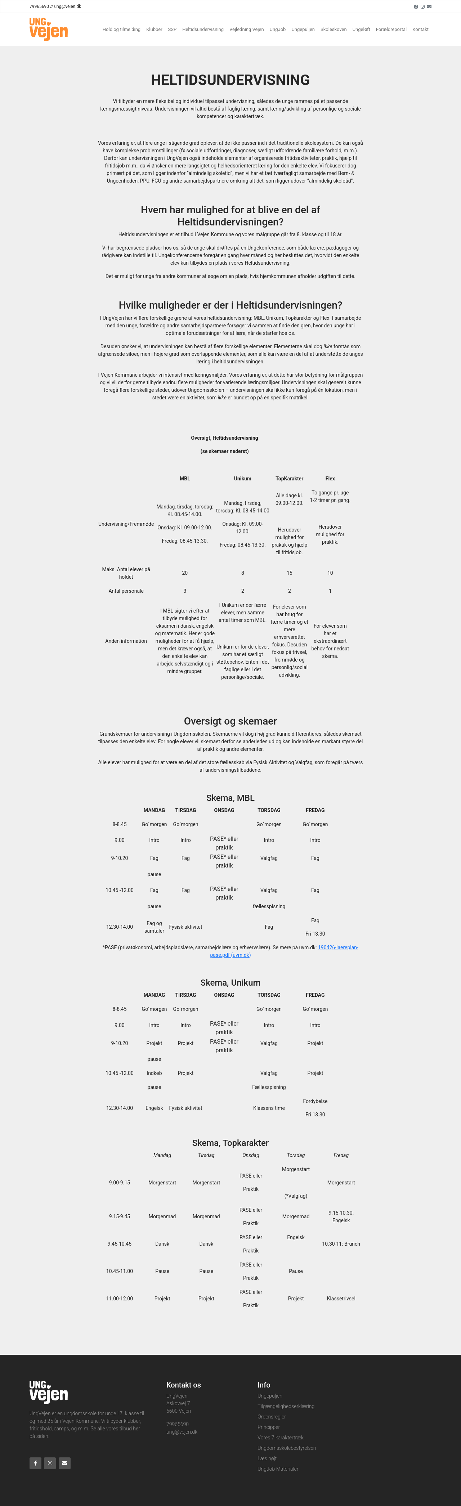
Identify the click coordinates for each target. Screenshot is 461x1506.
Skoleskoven (334, 29)
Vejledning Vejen (246, 29)
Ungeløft (361, 29)
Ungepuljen (303, 29)
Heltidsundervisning (203, 29)
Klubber (154, 29)
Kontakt (420, 29)
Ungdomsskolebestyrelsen (287, 1448)
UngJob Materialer (278, 1469)
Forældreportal (391, 29)
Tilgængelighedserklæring (286, 1406)
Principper (269, 1427)
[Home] (49, 29)
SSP (172, 29)
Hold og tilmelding (121, 29)
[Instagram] (423, 6)
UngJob (278, 29)
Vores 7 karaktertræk (281, 1437)
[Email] (429, 6)
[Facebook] (416, 6)
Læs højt (267, 1458)
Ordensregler (272, 1417)
